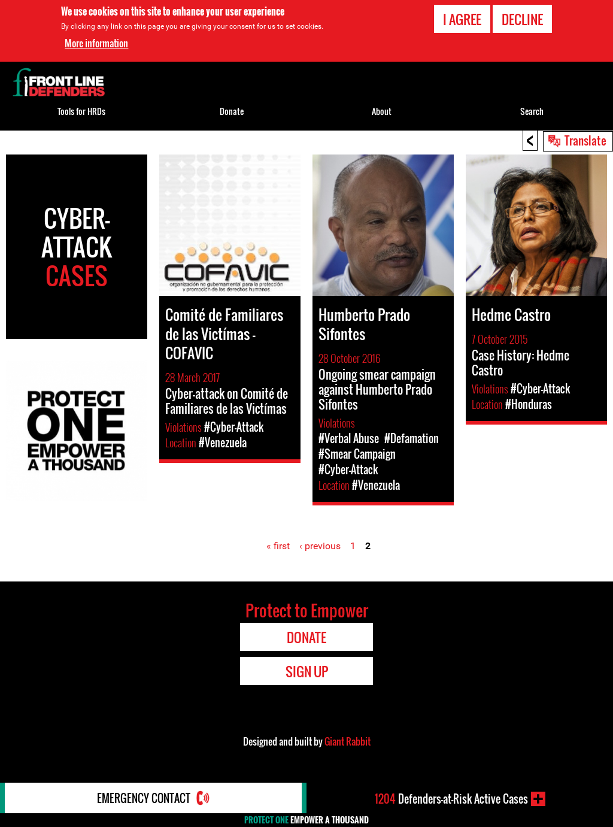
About (382, 111)
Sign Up (307, 671)
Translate (585, 140)
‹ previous (320, 546)
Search (532, 111)
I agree (462, 19)
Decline (522, 19)
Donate (232, 111)
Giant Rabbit (347, 741)
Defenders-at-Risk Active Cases (451, 799)
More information (96, 43)
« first (278, 546)
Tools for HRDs (81, 111)
